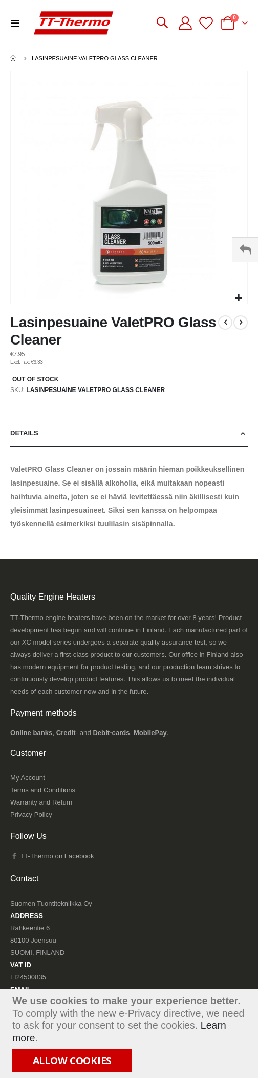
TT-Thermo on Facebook (52, 856)
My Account (27, 778)
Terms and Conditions (42, 790)
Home (13, 58)
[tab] (129, 433)
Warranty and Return (41, 802)
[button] (238, 298)
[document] (130, 1033)
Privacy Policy (31, 814)
